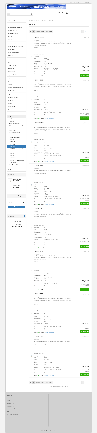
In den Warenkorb (85, 75)
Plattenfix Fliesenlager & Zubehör (15, 87)
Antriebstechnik (11, 20)
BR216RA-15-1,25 (39, 123)
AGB (8, 411)
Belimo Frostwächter (12, 30)
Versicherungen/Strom (12, 408)
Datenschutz (10, 417)
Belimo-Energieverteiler (13, 52)
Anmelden (16, 206)
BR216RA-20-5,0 (38, 294)
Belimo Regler (11, 39)
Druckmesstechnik (12, 59)
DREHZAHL (10, 55)
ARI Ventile (11, 121)
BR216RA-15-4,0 (38, 251)
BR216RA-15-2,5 (38, 208)
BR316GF (12, 153)
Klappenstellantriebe (12, 75)
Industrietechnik (11, 71)
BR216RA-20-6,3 (38, 336)
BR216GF (12, 141)
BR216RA (12, 146)
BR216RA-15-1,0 (38, 80)
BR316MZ (12, 155)
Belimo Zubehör (11, 49)
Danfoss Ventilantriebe (14, 132)
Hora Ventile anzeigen (15, 137)
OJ (8, 81)
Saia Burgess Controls (13, 97)
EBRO (9, 62)
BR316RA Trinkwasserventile (17, 160)
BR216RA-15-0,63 (39, 37)
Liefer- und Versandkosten (13, 414)
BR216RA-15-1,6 (38, 165)
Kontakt (8, 400)
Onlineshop (43, 430)
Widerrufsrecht (10, 403)
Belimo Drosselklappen (14, 123)
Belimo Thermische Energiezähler (15, 46)
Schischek (10, 100)
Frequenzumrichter (12, 65)
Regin (9, 94)
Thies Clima (10, 113)
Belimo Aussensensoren (13, 24)
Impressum (9, 398)
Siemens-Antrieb (13, 167)
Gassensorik (11, 68)
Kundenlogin (77, 2)
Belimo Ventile (12, 130)
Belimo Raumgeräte (12, 36)
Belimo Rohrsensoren (13, 43)
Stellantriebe (13, 162)
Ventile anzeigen (13, 118)
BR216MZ (12, 144)
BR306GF (12, 151)
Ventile (9, 116)
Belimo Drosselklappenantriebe (16, 125)
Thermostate (11, 109)
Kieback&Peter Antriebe (14, 164)
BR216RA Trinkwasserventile (17, 148)
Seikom (9, 103)
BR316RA (12, 157)
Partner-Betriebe (10, 406)
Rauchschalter (11, 90)
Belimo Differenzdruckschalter (15, 27)
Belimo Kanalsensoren (13, 33)
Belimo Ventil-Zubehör (14, 128)
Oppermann (10, 84)
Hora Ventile (12, 135)
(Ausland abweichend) (49, 75)
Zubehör (10, 169)
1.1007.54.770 (16, 221)
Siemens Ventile (11, 106)
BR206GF (12, 139)
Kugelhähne (10, 78)
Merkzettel (86, 2)
